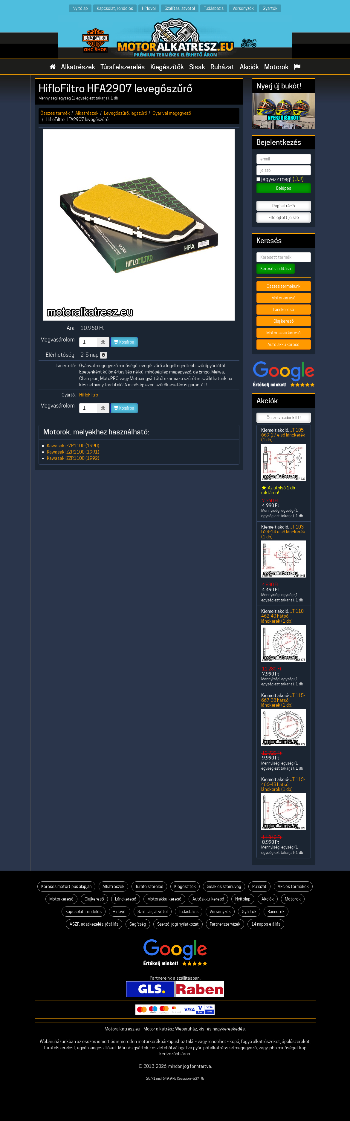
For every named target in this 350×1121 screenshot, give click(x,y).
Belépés (283, 188)
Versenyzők (243, 8)
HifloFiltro (88, 394)
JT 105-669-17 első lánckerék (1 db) (283, 435)
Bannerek (276, 911)
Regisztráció (283, 205)
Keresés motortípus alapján (66, 886)
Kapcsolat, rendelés (115, 8)
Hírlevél (149, 8)
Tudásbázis (214, 8)
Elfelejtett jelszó (283, 217)
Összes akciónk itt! (284, 417)
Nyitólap (80, 8)
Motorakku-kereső (164, 899)
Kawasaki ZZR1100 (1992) (73, 458)
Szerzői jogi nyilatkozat (178, 924)
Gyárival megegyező (171, 113)
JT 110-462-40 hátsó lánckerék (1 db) (283, 616)
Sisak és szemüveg (224, 886)
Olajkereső (94, 899)
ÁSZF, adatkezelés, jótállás (94, 924)
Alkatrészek (78, 67)
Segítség (137, 924)
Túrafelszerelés (122, 67)
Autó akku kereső (283, 344)
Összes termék (55, 113)
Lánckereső (283, 309)
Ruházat (222, 67)
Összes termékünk (283, 286)
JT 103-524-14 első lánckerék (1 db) (283, 531)
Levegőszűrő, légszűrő (125, 113)
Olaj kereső (283, 321)
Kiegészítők (167, 67)
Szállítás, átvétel (180, 8)
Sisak (197, 67)
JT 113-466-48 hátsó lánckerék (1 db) (283, 784)
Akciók (249, 67)
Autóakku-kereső (208, 899)
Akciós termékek (293, 886)
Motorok (276, 67)
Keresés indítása (275, 268)
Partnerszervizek (225, 924)
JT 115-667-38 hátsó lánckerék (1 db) (283, 700)
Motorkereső (283, 297)
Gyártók (270, 8)
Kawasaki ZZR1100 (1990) (73, 445)
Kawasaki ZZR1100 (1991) (73, 451)
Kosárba (124, 342)
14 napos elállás (265, 924)
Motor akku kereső (283, 332)
